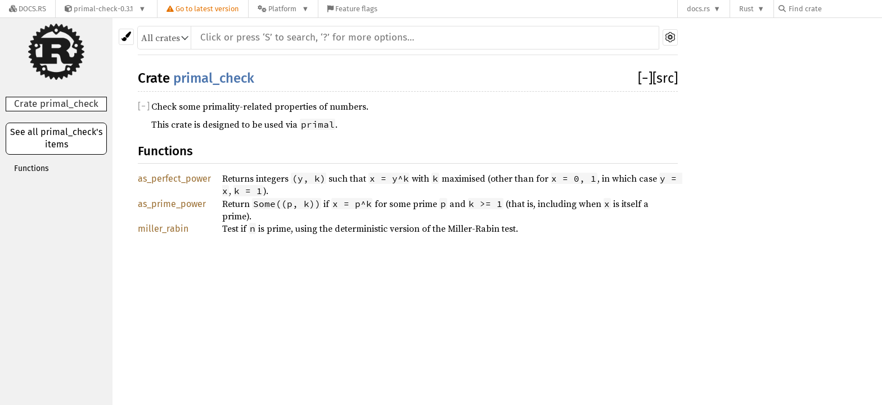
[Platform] (283, 8)
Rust (746, 8)
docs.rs (698, 8)
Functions (31, 168)
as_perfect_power (174, 178)
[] (645, 78)
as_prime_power (172, 204)
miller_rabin (163, 228)
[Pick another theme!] (126, 37)
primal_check (213, 78)
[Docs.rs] (27, 8)
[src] (665, 78)
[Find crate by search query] (835, 8)
